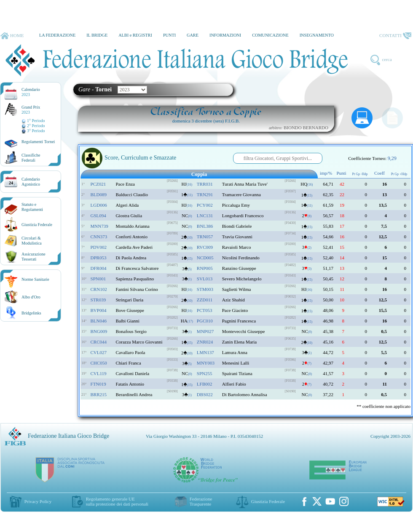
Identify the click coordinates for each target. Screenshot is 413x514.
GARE (192, 35)
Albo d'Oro (30, 297)
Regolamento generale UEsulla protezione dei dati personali (117, 501)
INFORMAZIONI (225, 35)
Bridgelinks (31, 313)
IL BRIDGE (96, 35)
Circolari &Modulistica (31, 240)
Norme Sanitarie (35, 279)
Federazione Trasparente (201, 501)
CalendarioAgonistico (30, 181)
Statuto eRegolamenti (32, 207)
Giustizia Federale (36, 224)
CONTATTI (395, 36)
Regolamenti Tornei (38, 141)
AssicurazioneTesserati (33, 256)
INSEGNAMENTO (317, 35)
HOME (12, 36)
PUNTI (169, 35)
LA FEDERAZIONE (57, 35)
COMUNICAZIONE (270, 35)
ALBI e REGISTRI (135, 35)
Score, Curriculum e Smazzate (128, 158)
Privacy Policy (37, 501)
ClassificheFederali (30, 157)
